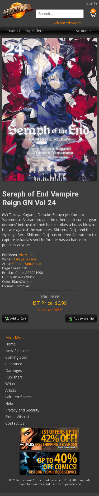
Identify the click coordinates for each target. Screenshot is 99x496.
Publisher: (10, 254)
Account (84, 31)
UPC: (6, 277)
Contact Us (14, 423)
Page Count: (11, 268)
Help (9, 403)
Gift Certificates (18, 396)
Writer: (7, 259)
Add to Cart (15, 318)
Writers (11, 383)
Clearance (13, 363)
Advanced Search (68, 22)
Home (10, 344)
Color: (6, 281)
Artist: (6, 263)
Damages (13, 370)
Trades (14, 31)
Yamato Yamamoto (26, 263)
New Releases (17, 350)
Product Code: (13, 272)
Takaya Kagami (24, 259)
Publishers (14, 377)
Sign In (91, 3)
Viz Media (26, 254)
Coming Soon (17, 357)
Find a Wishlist (17, 416)
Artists (10, 390)
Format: (8, 286)
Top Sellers (34, 31)
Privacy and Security (22, 410)
